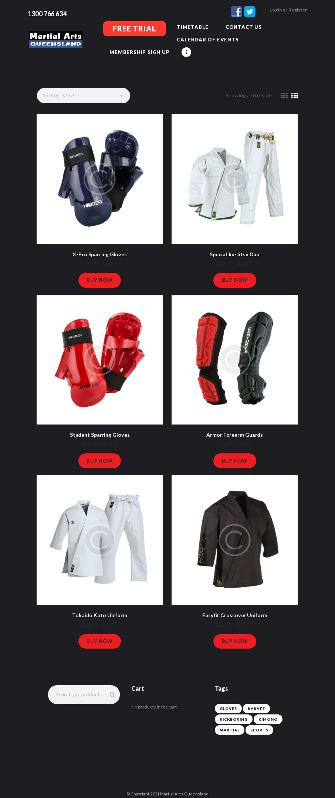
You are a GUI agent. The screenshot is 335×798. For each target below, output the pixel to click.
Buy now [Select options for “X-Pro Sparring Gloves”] (100, 267)
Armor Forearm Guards (234, 423)
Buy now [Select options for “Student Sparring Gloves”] (100, 450)
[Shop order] (83, 82)
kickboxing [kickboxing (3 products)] (234, 711)
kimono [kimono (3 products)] (268, 711)
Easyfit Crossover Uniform (234, 605)
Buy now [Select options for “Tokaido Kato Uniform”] (100, 632)
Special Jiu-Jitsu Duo (234, 241)
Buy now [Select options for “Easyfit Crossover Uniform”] (235, 632)
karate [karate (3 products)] (256, 701)
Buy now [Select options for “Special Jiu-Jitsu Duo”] (235, 267)
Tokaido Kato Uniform (99, 605)
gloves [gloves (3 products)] (228, 701)
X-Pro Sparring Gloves (99, 241)
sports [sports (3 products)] (259, 722)
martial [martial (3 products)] (230, 722)
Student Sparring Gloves (99, 423)
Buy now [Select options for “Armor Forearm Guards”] (235, 450)
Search (110, 687)
